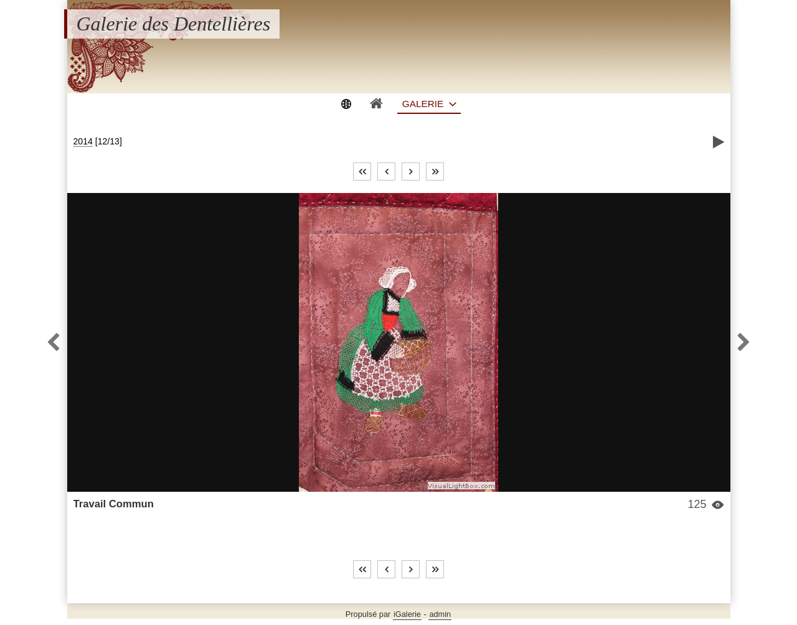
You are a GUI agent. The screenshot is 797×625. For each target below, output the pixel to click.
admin (440, 614)
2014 (83, 141)
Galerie (423, 103)
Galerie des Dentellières (174, 23)
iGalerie (407, 614)
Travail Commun (113, 504)
